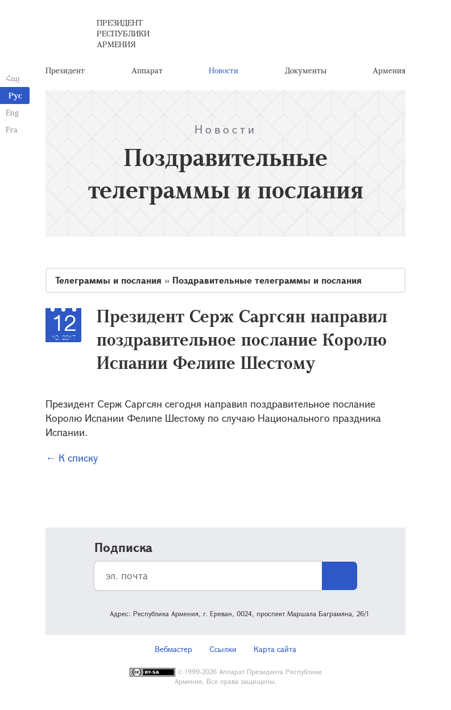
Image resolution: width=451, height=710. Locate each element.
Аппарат (147, 70)
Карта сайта (275, 650)
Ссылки (223, 650)
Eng (12, 112)
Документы (305, 70)
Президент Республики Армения (123, 34)
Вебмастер (173, 650)
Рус (15, 95)
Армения (389, 70)
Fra (12, 129)
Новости (223, 70)
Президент (65, 70)
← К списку (71, 459)
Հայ (13, 78)
